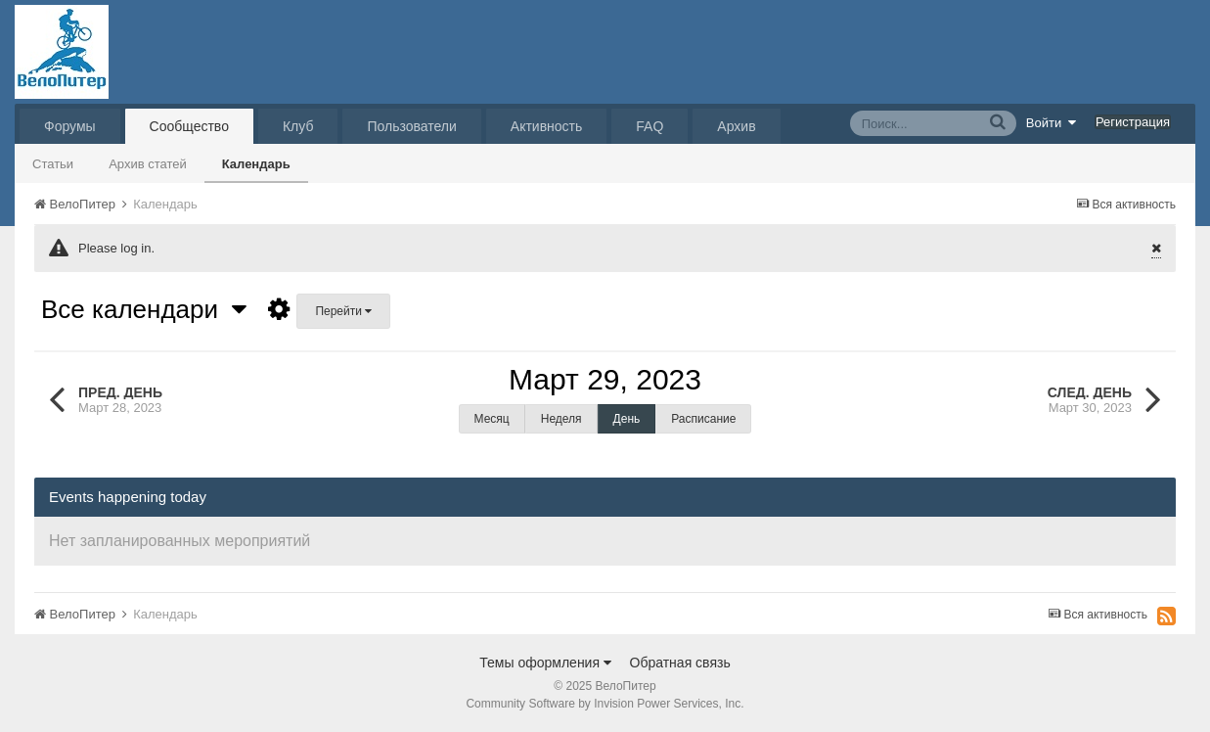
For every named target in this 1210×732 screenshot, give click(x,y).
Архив (736, 126)
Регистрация (1133, 121)
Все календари (143, 309)
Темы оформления (545, 662)
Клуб (298, 126)
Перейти (343, 311)
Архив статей (148, 164)
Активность (547, 126)
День (627, 419)
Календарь (256, 164)
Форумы (70, 126)
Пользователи (411, 126)
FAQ (649, 126)
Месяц (492, 419)
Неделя (561, 419)
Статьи (52, 164)
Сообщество (189, 126)
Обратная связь (680, 662)
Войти (1051, 122)
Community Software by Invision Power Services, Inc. (604, 703)
